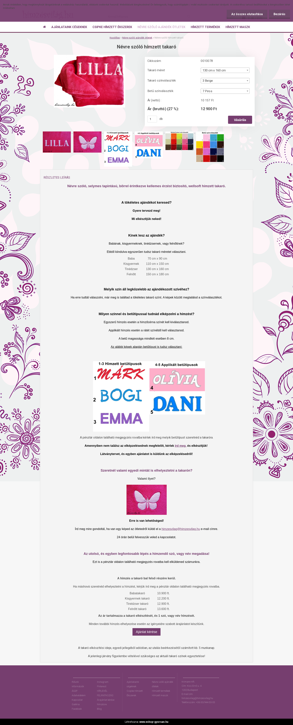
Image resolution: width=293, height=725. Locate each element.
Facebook (77, 708)
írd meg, (180, 445)
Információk (78, 686)
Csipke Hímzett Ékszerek (135, 693)
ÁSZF (75, 690)
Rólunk (75, 681)
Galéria (76, 704)
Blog (99, 708)
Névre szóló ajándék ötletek (137, 37)
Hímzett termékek (161, 690)
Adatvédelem (79, 695)
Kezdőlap (115, 37)
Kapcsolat (77, 699)
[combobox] (225, 70)
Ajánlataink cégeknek (133, 684)
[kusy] (152, 119)
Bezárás (279, 14)
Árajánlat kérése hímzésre (105, 702)
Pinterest (101, 686)
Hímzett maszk (160, 695)
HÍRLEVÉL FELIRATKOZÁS (105, 693)
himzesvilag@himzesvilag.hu (180, 529)
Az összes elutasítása (247, 14)
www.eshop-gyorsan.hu (153, 721)
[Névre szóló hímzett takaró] (89, 56)
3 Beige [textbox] (208, 81)
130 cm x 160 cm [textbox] (214, 70)
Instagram (102, 681)
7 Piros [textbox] (207, 91)
